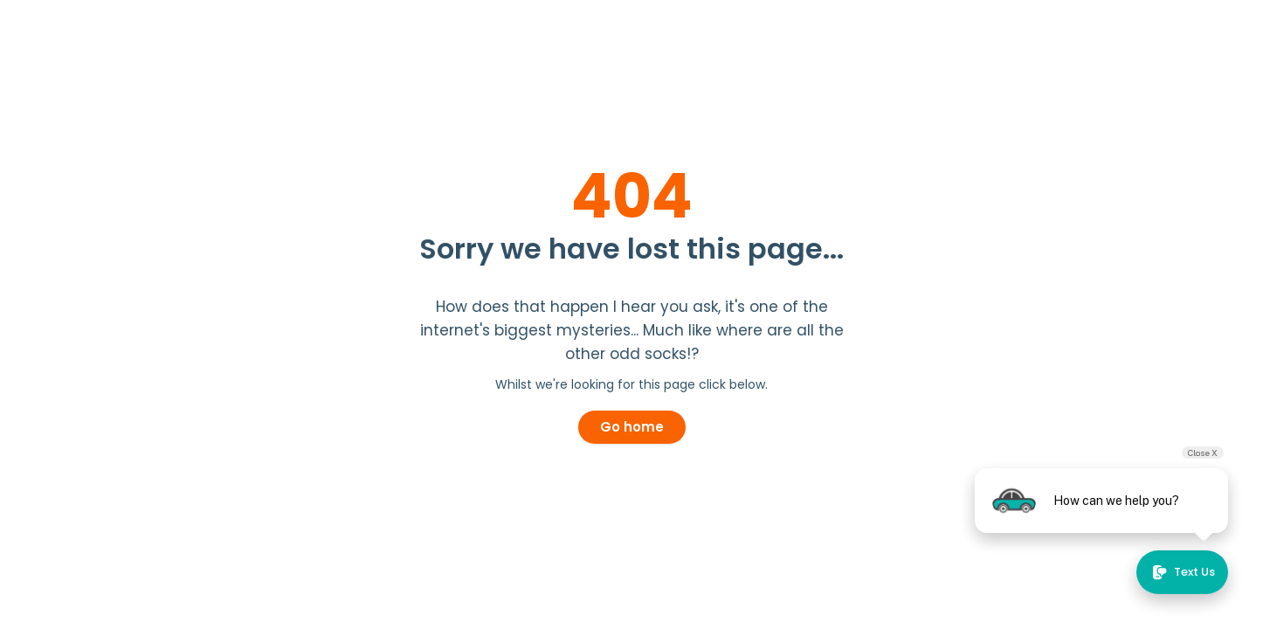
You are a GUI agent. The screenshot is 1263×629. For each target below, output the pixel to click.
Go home (632, 427)
